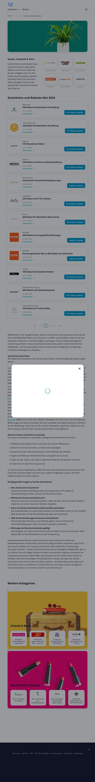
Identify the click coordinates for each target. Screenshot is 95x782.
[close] (80, 369)
